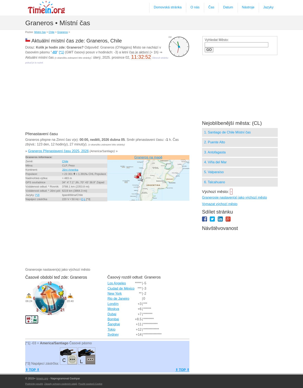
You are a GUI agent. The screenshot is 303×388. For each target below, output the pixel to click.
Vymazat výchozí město (219, 204)
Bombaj (113, 319)
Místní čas (40, 32)
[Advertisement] (107, 100)
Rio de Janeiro (118, 298)
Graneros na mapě (148, 157)
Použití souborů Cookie (90, 384)
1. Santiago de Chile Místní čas (227, 132)
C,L (83, 199)
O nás (194, 7)
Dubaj (112, 314)
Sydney (113, 334)
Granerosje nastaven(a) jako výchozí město (234, 197)
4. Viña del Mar (215, 162)
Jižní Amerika (70, 169)
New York (115, 293)
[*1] (61, 52)
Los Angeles (117, 283)
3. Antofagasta (215, 152)
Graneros (62, 32)
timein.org (42, 378)
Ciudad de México (121, 288)
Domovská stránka (168, 7)
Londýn (113, 304)
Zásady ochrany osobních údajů (60, 384)
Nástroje (248, 7)
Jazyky (268, 7)
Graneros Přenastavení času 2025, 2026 (58, 151)
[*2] (37, 195)
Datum (228, 7)
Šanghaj (114, 324)
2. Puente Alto (214, 142)
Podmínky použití (34, 384)
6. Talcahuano (214, 182)
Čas (211, 7)
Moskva (113, 309)
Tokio (111, 329)
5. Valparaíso (214, 172)
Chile (51, 32)
